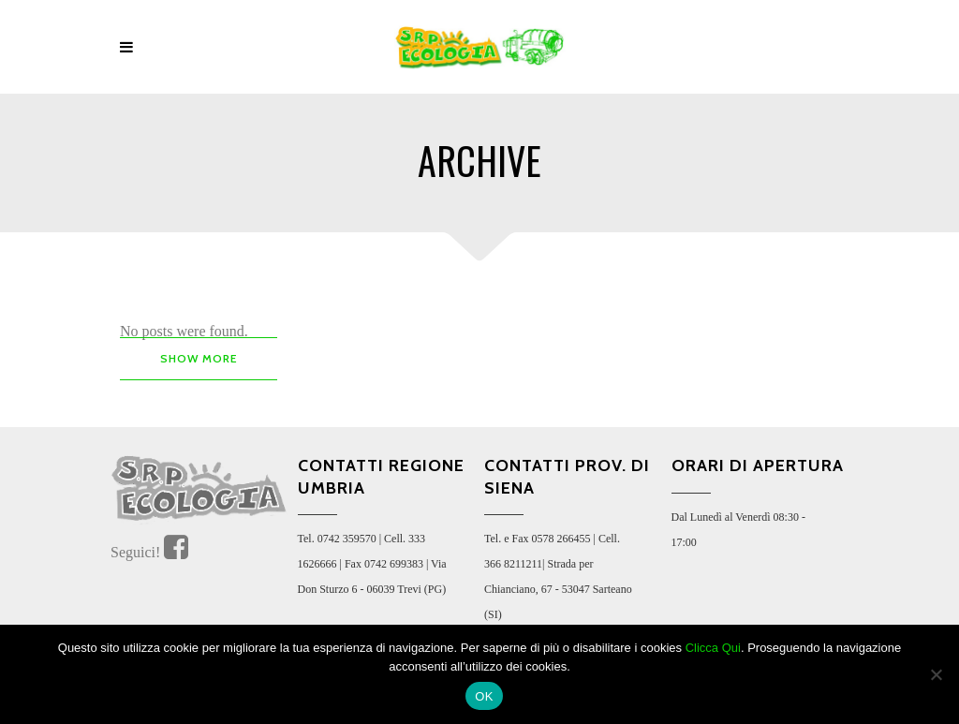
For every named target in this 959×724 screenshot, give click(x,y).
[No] (935, 674)
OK (484, 696)
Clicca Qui (713, 648)
